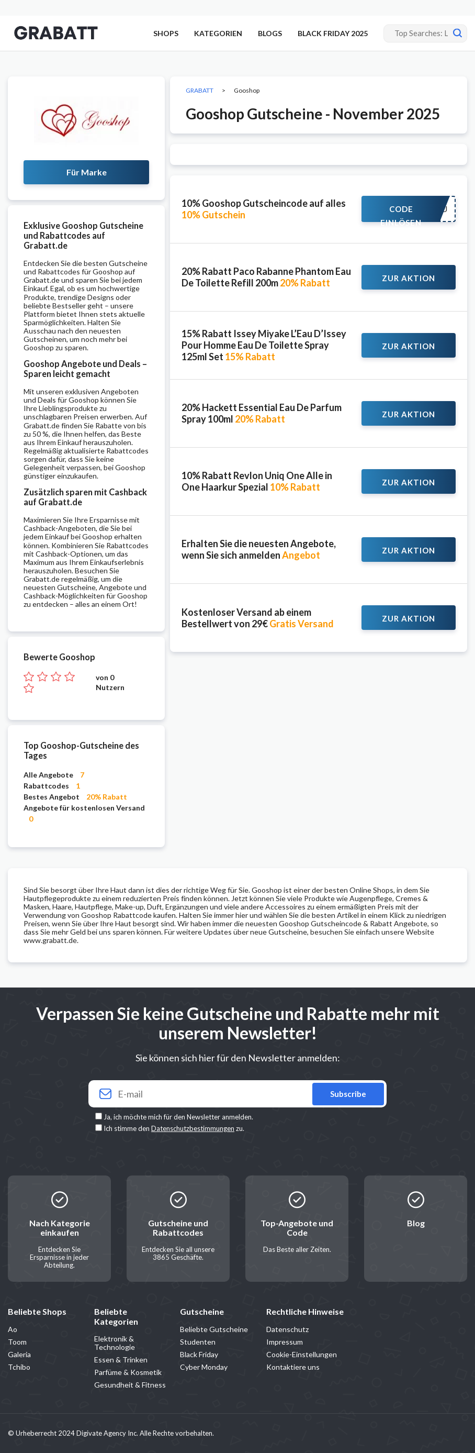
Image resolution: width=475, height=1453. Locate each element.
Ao (12, 1329)
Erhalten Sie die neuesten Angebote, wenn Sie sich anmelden (259, 549)
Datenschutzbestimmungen (192, 1128)
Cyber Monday (204, 1366)
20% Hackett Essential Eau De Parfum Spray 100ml (262, 413)
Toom (17, 1341)
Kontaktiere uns (293, 1366)
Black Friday (199, 1354)
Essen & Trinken (121, 1359)
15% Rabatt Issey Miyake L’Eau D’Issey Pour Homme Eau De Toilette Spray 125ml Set (264, 345)
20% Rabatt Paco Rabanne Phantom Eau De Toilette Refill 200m (266, 277)
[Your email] (237, 1094)
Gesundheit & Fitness (130, 1384)
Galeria (19, 1354)
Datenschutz (287, 1329)
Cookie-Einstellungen (301, 1354)
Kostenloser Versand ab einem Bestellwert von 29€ (258, 617)
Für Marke (86, 172)
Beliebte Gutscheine (214, 1329)
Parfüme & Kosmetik (128, 1372)
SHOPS (165, 33)
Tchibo (19, 1366)
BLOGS (270, 33)
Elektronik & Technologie (114, 1342)
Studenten (198, 1341)
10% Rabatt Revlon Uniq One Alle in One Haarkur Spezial (257, 481)
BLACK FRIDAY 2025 (333, 33)
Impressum (284, 1341)
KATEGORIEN (218, 33)
